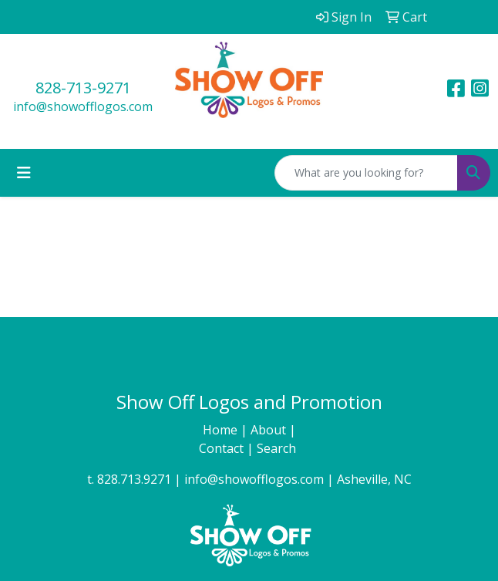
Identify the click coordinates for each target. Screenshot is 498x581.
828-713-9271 (83, 87)
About (270, 429)
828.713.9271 (134, 479)
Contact (223, 448)
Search (278, 448)
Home (222, 429)
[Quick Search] (366, 173)
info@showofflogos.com (83, 106)
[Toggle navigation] (24, 173)
